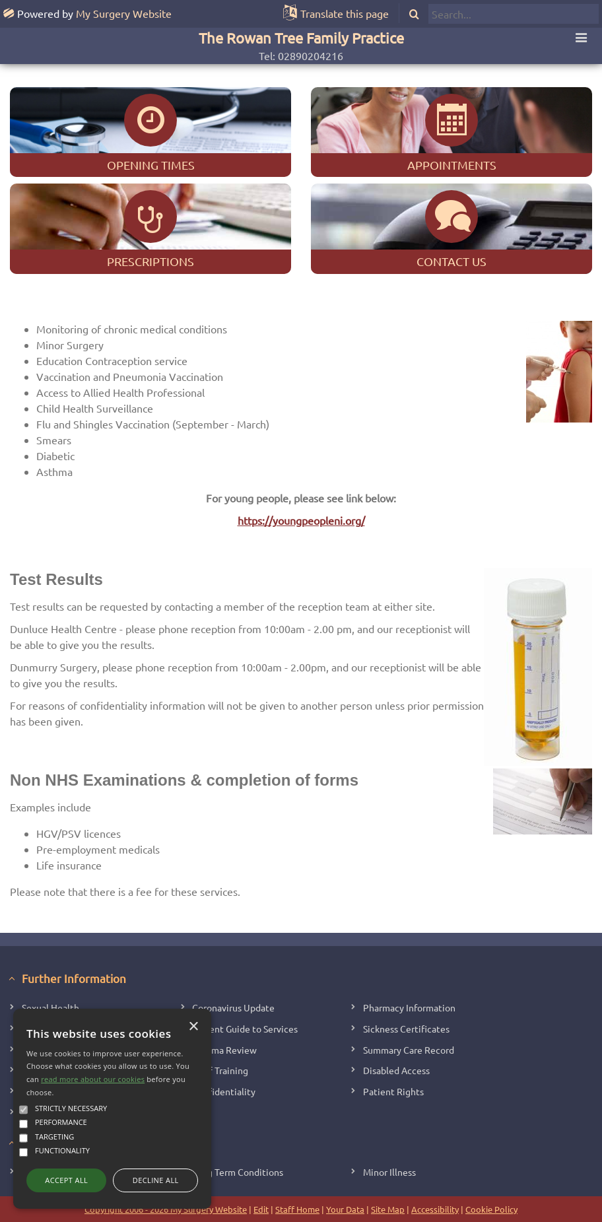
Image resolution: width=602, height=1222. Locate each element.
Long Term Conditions (237, 1172)
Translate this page (344, 13)
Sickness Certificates (406, 1029)
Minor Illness (389, 1172)
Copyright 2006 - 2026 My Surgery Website (165, 1209)
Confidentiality (223, 1091)
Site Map (388, 1209)
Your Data (345, 1209)
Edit (261, 1209)
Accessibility (435, 1209)
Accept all (66, 1180)
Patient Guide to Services (245, 1029)
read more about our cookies (93, 1079)
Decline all (156, 1180)
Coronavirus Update (233, 1007)
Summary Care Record (408, 1050)
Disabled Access (396, 1070)
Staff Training (220, 1070)
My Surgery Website (124, 13)
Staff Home (297, 1209)
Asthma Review (224, 1050)
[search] (513, 14)
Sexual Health (50, 1007)
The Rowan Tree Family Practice (301, 37)
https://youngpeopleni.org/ (301, 520)
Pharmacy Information (409, 1007)
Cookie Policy (491, 1209)
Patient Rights (393, 1091)
